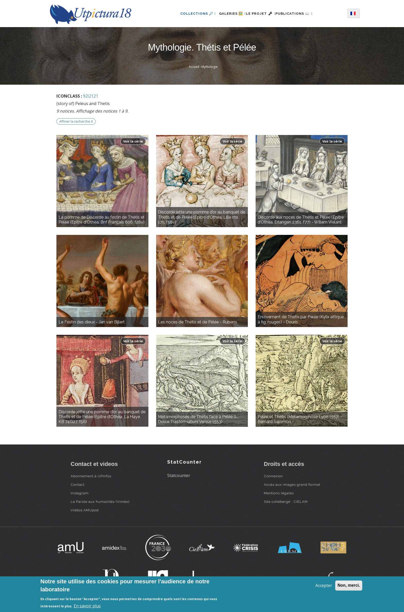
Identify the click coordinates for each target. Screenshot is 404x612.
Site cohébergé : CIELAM (286, 501)
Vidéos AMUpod (85, 510)
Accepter (323, 585)
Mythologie (209, 67)
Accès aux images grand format (292, 484)
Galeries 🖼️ (226, 13)
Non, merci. (349, 585)
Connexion (273, 476)
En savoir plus (87, 606)
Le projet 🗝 (261, 13)
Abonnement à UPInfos (91, 476)
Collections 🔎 (189, 13)
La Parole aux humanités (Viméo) (100, 501)
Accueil (194, 67)
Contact (78, 484)
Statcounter (178, 475)
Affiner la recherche (76, 121)
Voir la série (133, 141)
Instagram (80, 493)
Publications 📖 (300, 13)
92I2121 (90, 96)
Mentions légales (279, 493)
